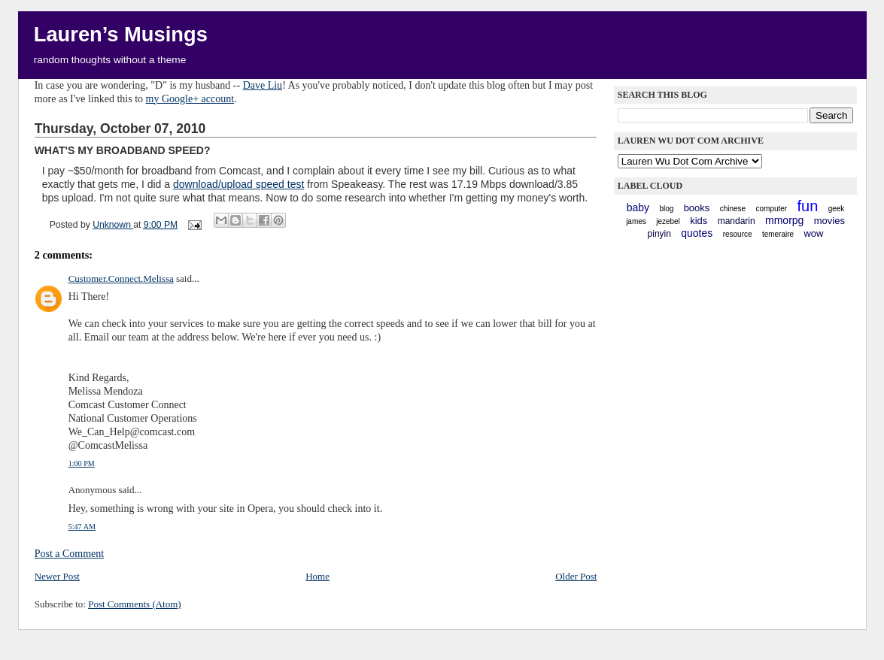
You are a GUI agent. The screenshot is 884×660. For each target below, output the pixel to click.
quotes (696, 233)
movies (829, 220)
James (636, 221)
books (697, 207)
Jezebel (668, 221)
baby (638, 207)
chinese (733, 208)
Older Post (576, 576)
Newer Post (57, 576)
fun (808, 206)
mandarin (736, 221)
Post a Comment (70, 553)
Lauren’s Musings (121, 34)
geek (836, 208)
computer (772, 208)
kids (698, 220)
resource (737, 234)
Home (317, 576)
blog (666, 208)
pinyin (659, 234)
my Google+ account (190, 98)
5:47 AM (82, 526)
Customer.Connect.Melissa (121, 278)
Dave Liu (262, 85)
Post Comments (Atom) (134, 604)
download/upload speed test (238, 184)
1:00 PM (81, 463)
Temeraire (778, 234)
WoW (813, 233)
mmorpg (784, 220)
